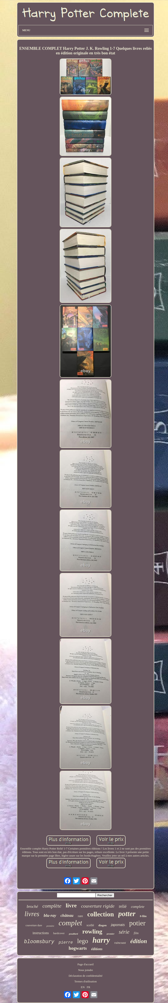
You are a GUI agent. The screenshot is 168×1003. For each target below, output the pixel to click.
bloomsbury (39, 942)
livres (31, 914)
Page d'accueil (85, 964)
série (124, 932)
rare (80, 916)
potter (127, 914)
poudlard (73, 933)
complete (137, 907)
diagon (102, 925)
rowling (92, 931)
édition (138, 941)
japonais (118, 925)
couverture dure (34, 925)
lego (82, 940)
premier (110, 933)
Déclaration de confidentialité (85, 975)
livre (71, 905)
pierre (66, 942)
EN (82, 987)
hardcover (59, 933)
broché (32, 906)
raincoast (120, 942)
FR (88, 987)
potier (137, 923)
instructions (41, 933)
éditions (97, 949)
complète (51, 906)
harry (101, 940)
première (50, 926)
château (67, 915)
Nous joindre (85, 970)
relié (123, 906)
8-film (143, 916)
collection (100, 914)
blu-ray (50, 915)
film (136, 933)
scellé (90, 925)
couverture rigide (98, 906)
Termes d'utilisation (85, 981)
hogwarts (78, 948)
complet (70, 923)
